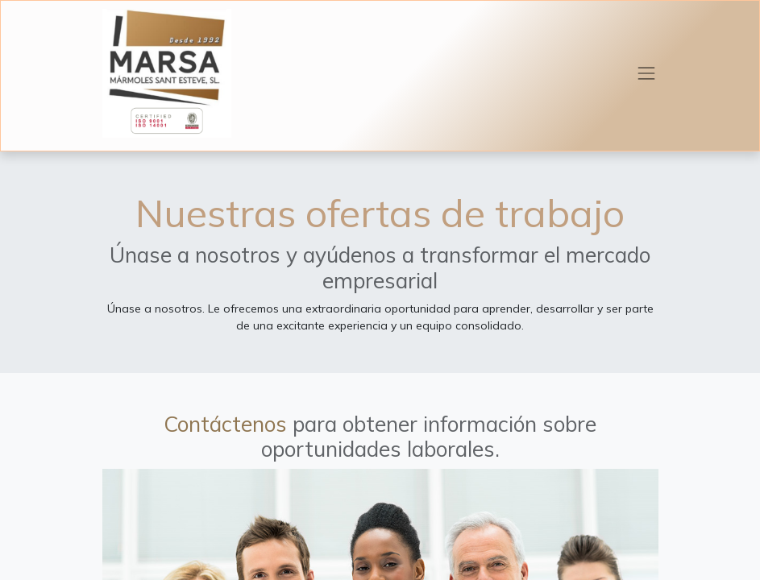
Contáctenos (225, 423)
